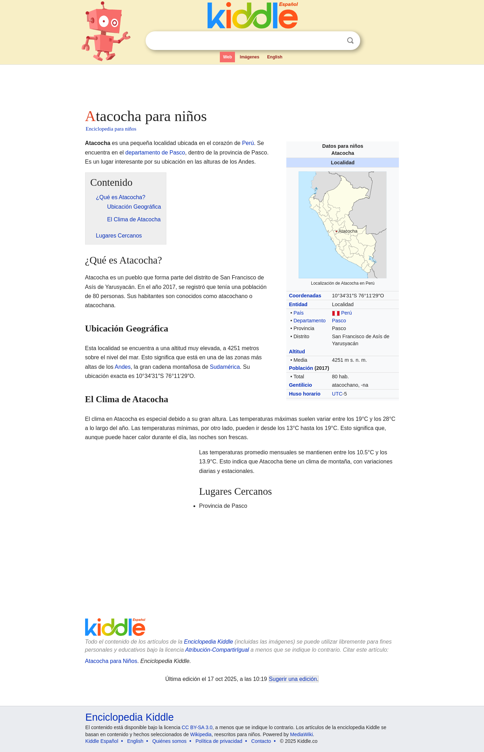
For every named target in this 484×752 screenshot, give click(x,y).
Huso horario (304, 394)
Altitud (297, 351)
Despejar (336, 41)
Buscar (350, 41)
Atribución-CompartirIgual (217, 650)
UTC (337, 394)
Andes (122, 367)
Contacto (261, 741)
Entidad (298, 304)
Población (301, 368)
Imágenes (249, 57)
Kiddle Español (101, 741)
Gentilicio (300, 385)
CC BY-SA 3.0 (197, 727)
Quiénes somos (169, 741)
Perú (346, 313)
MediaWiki (301, 734)
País (298, 313)
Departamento (309, 320)
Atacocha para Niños (111, 661)
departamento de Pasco (155, 153)
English (274, 57)
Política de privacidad (219, 741)
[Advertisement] (241, 84)
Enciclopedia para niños (111, 129)
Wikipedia (201, 734)
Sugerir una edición (293, 679)
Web (227, 57)
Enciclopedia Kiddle (129, 717)
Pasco (339, 320)
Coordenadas (305, 295)
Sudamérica (225, 367)
